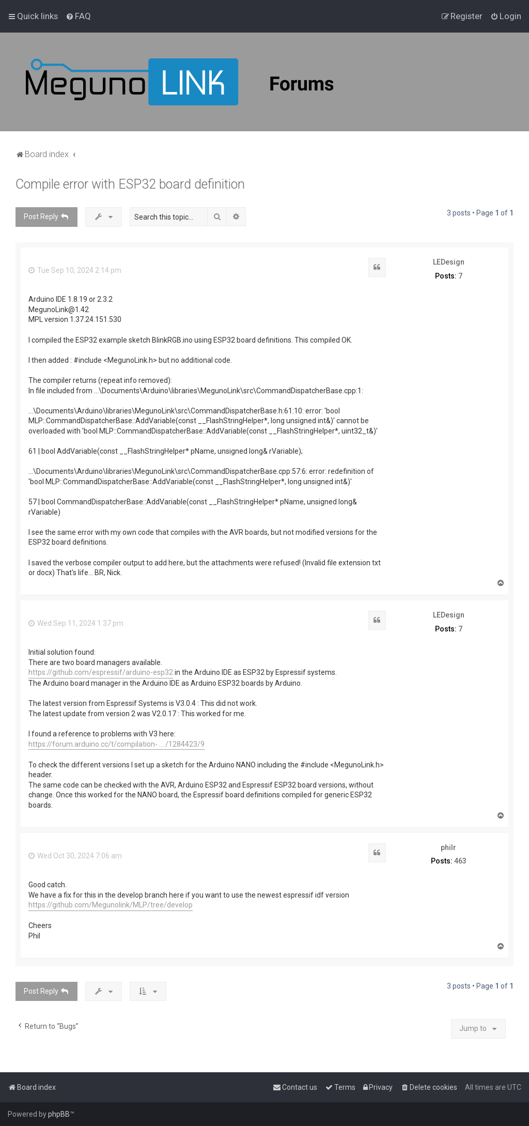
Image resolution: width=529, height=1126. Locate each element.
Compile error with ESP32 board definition (130, 184)
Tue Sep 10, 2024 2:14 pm (74, 270)
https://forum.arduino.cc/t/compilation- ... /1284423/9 (116, 744)
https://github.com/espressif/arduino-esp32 (100, 672)
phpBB (59, 1114)
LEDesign (448, 262)
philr (448, 847)
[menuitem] (78, 16)
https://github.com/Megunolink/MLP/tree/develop (110, 905)
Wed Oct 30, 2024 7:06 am (75, 856)
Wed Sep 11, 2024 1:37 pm (75, 623)
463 (460, 861)
